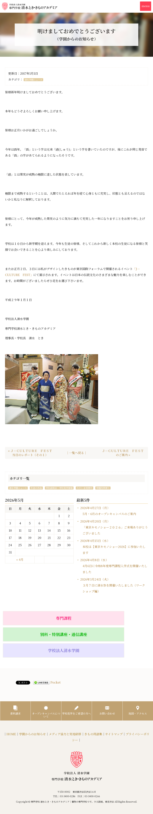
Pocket (55, 653)
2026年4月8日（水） (113, 566)
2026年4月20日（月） (114, 527)
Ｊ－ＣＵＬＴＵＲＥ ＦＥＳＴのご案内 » (123, 453)
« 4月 (19, 559)
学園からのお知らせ (32, 709)
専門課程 (26, 617)
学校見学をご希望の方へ (76, 684)
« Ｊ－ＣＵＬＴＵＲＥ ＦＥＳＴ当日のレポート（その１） (30, 453)
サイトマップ (114, 709)
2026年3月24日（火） (112, 585)
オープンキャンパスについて (46, 684)
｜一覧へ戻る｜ (76, 453)
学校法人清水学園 (126, 617)
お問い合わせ (107, 682)
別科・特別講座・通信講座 (76, 619)
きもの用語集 (93, 709)
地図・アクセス (137, 682)
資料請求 (15, 682)
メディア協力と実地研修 (65, 709)
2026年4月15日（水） (113, 547)
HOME (11, 709)
